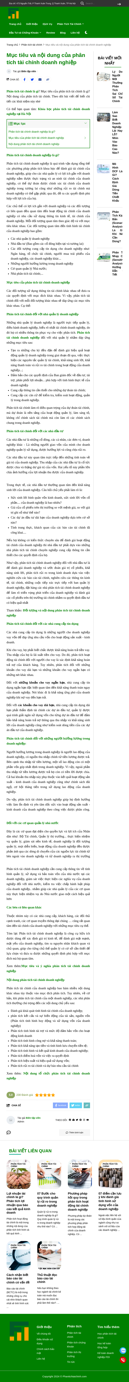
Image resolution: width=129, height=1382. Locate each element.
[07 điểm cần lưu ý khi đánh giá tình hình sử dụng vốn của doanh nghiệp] (111, 1174)
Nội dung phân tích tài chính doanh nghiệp (34, 144)
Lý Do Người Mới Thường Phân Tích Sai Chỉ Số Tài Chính (117, 86)
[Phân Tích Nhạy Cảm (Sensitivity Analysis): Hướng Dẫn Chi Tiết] (103, 257)
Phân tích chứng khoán (76, 1344)
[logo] (14, 18)
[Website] (73, 1120)
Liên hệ (75, 32)
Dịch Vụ (47, 24)
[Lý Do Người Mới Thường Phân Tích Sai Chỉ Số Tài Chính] (103, 76)
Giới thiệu (32, 24)
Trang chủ (15, 24)
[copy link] (47, 79)
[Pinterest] (80, 1120)
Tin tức (71, 1361)
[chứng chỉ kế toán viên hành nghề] (35, 899)
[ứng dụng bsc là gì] (41, 385)
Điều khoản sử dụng (45, 1341)
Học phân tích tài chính (106, 1335)
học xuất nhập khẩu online (67, 238)
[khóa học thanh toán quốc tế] (25, 861)
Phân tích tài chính (18, 1165)
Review (50, 32)
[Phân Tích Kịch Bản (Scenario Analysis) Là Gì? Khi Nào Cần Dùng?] (103, 217)
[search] (100, 3)
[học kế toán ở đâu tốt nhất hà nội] (60, 198)
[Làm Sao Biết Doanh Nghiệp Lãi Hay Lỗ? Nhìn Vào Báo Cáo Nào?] (103, 117)
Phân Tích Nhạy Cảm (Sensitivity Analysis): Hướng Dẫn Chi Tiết (119, 263)
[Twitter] (77, 1120)
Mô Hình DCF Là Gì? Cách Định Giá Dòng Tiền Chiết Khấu (117, 182)
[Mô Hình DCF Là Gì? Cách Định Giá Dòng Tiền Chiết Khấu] (103, 169)
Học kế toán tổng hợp (104, 1345)
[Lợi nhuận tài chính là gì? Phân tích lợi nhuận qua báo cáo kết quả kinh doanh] (19, 1174)
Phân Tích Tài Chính (70, 24)
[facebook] (70, 1120)
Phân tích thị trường (74, 1354)
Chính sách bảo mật (45, 1351)
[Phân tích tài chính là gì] (22, 91)
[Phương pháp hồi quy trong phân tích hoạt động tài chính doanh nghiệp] (80, 1174)
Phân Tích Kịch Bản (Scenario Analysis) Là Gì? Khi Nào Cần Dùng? (118, 226)
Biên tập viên (28, 71)
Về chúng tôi (44, 1333)
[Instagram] (84, 1120)
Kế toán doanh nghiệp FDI (105, 1355)
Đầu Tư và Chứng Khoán (25, 32)
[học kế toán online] (34, 1026)
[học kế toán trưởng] (57, 730)
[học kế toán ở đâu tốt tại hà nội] (65, 273)
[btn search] (119, 4)
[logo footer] (19, 1331)
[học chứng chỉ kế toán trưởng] (27, 814)
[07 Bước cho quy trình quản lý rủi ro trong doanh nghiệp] (49, 1174)
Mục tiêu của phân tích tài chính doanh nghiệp (36, 137)
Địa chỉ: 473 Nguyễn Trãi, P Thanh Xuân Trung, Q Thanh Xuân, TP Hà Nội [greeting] (42, 3)
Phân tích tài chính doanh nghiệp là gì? (32, 131)
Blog (63, 32)
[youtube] (88, 1120)
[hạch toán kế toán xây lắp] (33, 522)
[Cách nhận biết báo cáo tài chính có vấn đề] (19, 1255)
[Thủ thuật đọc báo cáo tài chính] (49, 1255)
